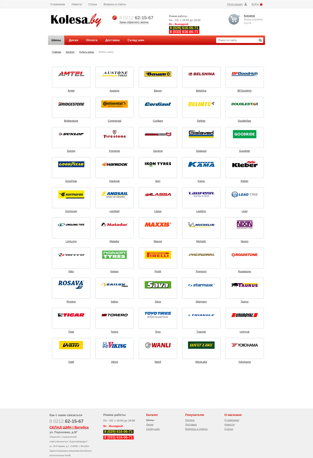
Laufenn (201, 211)
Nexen (244, 241)
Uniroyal (244, 331)
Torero (114, 331)
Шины (150, 420)
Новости (76, 4)
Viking (114, 361)
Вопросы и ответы (115, 4)
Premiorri (201, 271)
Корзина (249, 15)
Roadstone (244, 271)
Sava (158, 301)
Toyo (158, 331)
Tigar (71, 331)
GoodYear (71, 181)
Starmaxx (201, 301)
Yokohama (244, 361)
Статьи (92, 4)
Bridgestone (71, 120)
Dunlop (71, 150)
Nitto (71, 271)
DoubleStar (244, 120)
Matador (114, 241)
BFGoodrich (244, 90)
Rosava (71, 301)
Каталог (70, 52)
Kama (201, 181)
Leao (245, 211)
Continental (114, 120)
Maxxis (158, 241)
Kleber (244, 181)
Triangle (201, 331)
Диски (150, 424)
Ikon (157, 181)
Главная (56, 52)
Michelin (201, 241)
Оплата (189, 420)
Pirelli (158, 271)
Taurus (244, 301)
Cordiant (158, 120)
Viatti (71, 361)
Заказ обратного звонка (134, 22)
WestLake (201, 361)
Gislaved (201, 150)
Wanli (158, 361)
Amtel (71, 90)
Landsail (114, 211)
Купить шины (86, 52)
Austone (114, 90)
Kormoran (71, 211)
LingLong (71, 241)
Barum (158, 90)
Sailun (114, 301)
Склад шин (153, 429)
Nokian (114, 271)
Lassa (157, 211)
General (158, 150)
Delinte (201, 120)
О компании (57, 4)
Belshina (201, 90)
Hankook (114, 181)
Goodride (244, 150)
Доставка (191, 424)
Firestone (114, 150)
